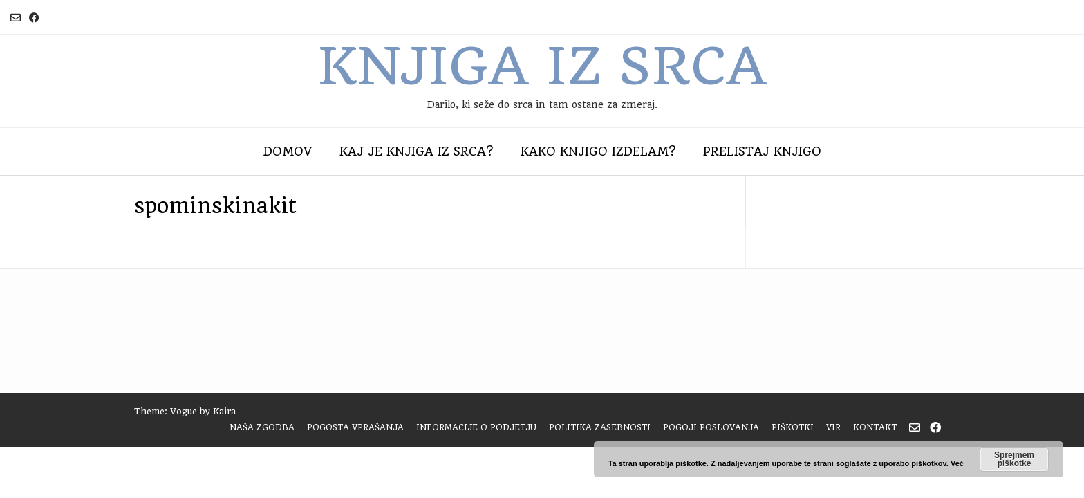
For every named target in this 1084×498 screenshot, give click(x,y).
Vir (833, 427)
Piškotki (793, 427)
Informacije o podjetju (476, 427)
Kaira (224, 411)
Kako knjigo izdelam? (598, 151)
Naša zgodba (262, 427)
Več (957, 463)
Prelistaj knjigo (762, 151)
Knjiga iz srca (542, 66)
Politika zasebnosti (600, 427)
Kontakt (875, 427)
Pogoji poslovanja (711, 427)
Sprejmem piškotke (1014, 459)
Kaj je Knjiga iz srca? (416, 151)
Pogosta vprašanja (355, 427)
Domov (287, 151)
